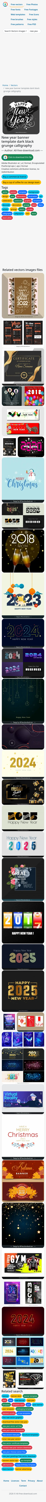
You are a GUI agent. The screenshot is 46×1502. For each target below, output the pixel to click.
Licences (15, 1480)
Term (23, 1480)
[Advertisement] (23, 60)
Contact (23, 1485)
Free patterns (17, 24)
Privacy (31, 1480)
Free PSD (32, 24)
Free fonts (15, 9)
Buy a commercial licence (14, 176)
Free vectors (16, 4)
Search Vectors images (15, 31)
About (40, 1480)
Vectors (14, 85)
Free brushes (17, 19)
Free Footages (31, 9)
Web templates (18, 14)
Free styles (32, 19)
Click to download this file (17, 157)
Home (5, 85)
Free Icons (34, 14)
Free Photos (32, 4)
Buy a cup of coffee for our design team (21, 182)
